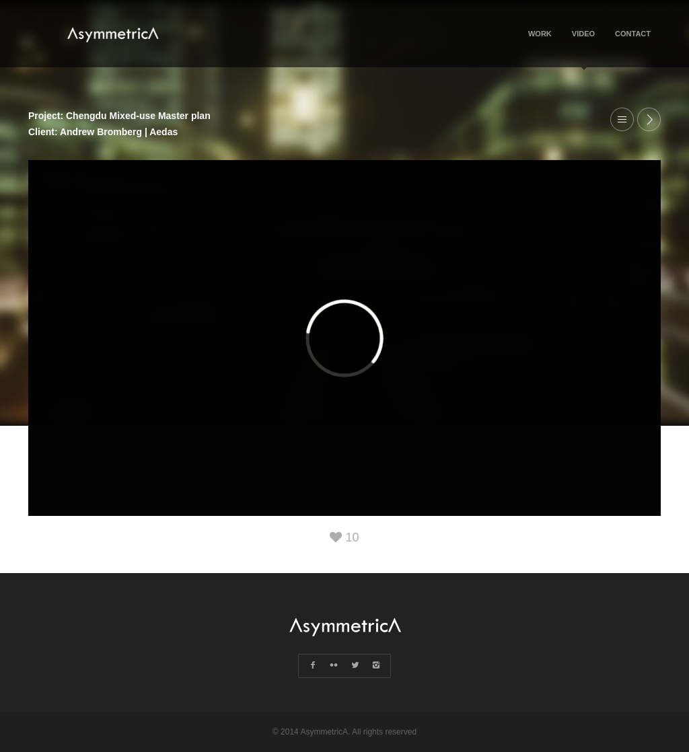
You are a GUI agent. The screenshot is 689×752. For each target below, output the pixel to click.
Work (540, 34)
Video (583, 48)
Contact (633, 34)
